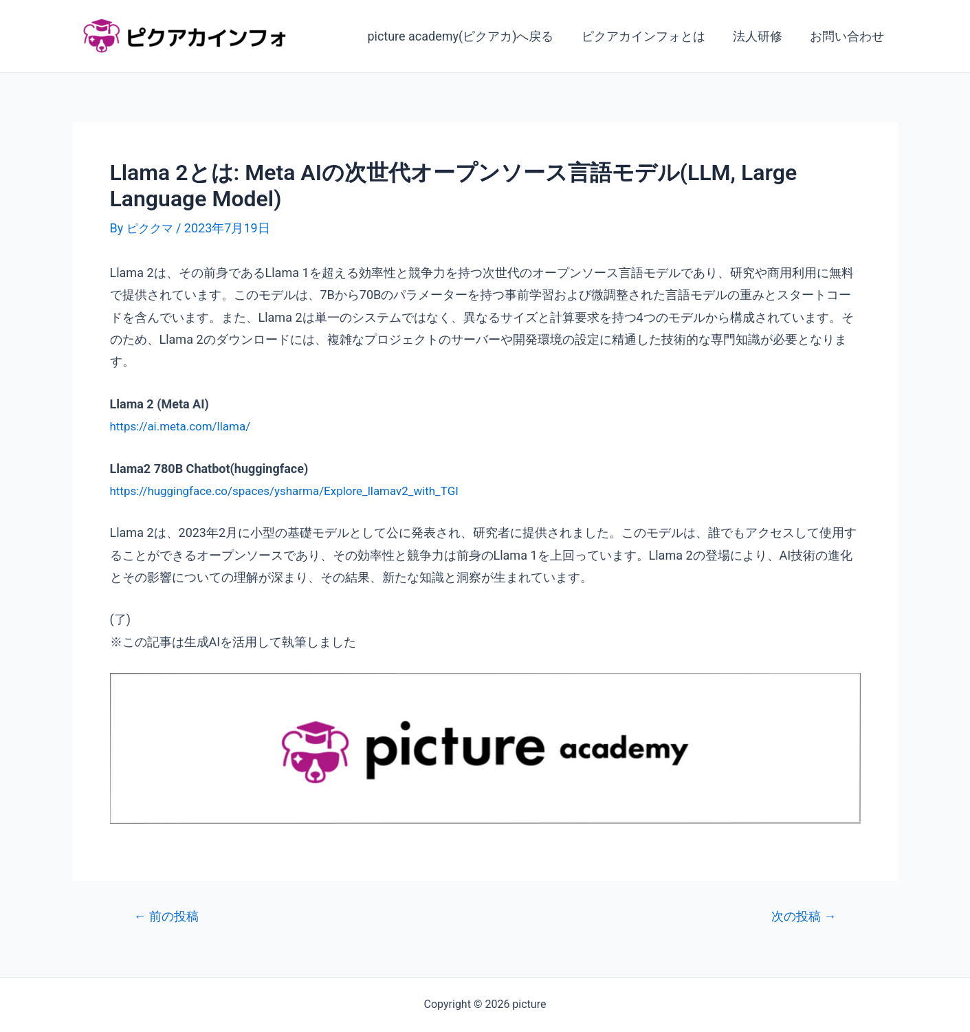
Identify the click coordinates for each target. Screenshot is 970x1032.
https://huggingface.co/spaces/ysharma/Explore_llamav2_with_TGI (295, 490)
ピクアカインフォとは (650, 36)
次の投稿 (801, 916)
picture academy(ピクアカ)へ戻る (470, 36)
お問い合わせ (848, 36)
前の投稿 (169, 916)
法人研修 (761, 36)
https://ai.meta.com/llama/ (184, 426)
